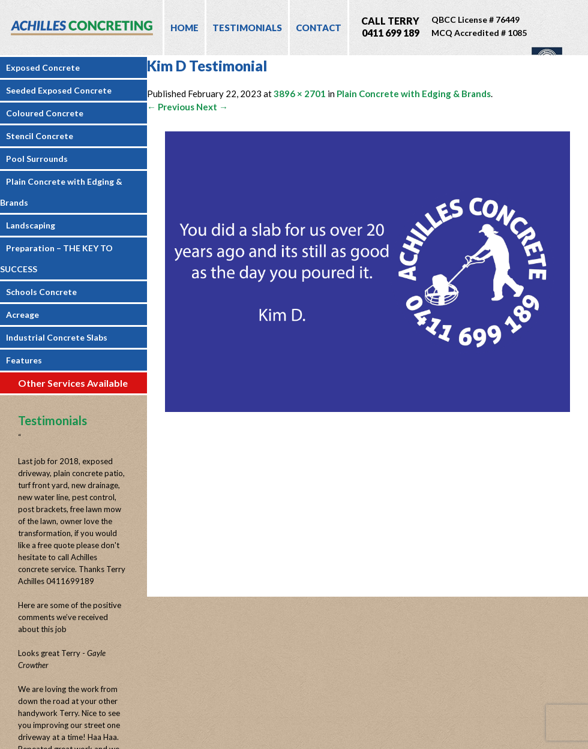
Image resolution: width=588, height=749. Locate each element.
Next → (212, 106)
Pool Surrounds (37, 159)
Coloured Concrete (44, 113)
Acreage (22, 314)
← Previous (170, 106)
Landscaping (30, 225)
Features (24, 360)
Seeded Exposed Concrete (59, 90)
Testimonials (247, 27)
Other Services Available (73, 383)
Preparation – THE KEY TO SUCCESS (56, 258)
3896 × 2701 (300, 93)
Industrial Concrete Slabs (56, 337)
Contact (318, 27)
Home (184, 27)
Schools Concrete (41, 292)
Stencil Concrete (39, 136)
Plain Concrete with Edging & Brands (61, 191)
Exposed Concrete (43, 67)
